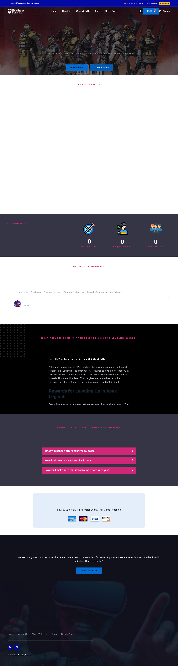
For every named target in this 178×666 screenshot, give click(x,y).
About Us (66, 11)
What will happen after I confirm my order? (70, 451)
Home (54, 11)
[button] (140, 11)
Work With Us (83, 11)
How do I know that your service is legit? (68, 460)
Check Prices (111, 11)
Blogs (97, 11)
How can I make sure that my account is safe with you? (76, 470)
